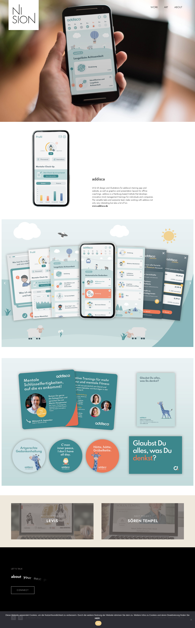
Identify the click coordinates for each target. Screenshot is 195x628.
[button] (4, 283)
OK (98, 623)
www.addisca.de (100, 206)
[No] (191, 619)
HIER (97, 618)
